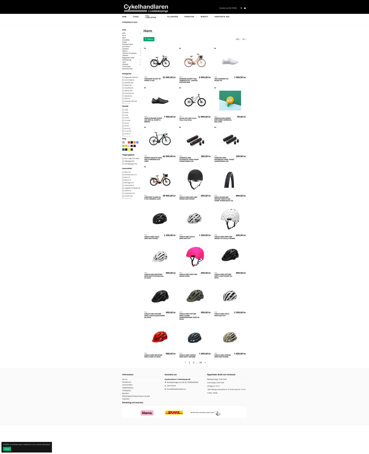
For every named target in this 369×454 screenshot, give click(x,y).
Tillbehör (125, 55)
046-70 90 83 (171, 386)
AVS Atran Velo (130, 175)
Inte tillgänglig (130, 164)
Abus (127, 172)
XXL (126, 126)
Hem (124, 30)
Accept (7, 449)
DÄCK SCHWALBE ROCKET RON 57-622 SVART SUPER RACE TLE (223, 199)
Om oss (124, 379)
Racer (124, 35)
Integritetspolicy (127, 388)
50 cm (127, 128)
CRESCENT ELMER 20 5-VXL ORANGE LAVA (152, 198)
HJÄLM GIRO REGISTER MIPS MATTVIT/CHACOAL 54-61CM (154, 276)
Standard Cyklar (127, 44)
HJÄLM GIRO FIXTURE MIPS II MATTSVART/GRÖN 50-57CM (154, 315)
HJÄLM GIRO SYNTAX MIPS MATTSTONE (222, 356)
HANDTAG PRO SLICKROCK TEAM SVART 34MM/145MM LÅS (189, 159)
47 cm (127, 120)
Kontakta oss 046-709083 (228, 8)
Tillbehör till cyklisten (129, 53)
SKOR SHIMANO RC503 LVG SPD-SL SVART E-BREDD (153, 120)
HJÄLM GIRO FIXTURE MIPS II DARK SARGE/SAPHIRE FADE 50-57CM (189, 316)
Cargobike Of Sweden (132, 188)
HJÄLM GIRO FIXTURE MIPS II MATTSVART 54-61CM (223, 276)
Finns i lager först (131, 158)
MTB (123, 33)
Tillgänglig (129, 161)
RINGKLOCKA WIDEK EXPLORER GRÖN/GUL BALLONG (223, 120)
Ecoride (127, 198)
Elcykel (124, 42)
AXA (127, 177)
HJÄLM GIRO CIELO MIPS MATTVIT (221, 314)
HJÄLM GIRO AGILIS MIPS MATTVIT (187, 237)
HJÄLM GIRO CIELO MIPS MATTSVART (151, 237)
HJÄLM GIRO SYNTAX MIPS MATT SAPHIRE (187, 356)
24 (244, 39)
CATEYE (127, 190)
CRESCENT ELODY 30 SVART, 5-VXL (152, 79)
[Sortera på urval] (238, 39)
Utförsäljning (126, 60)
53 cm (127, 136)
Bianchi (127, 180)
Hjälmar (125, 51)
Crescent (128, 196)
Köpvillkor (125, 393)
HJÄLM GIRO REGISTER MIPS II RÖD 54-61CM (153, 356)
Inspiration (126, 399)
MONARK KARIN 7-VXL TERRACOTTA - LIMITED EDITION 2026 (188, 80)
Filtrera (149, 39)
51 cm (127, 131)
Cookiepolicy (126, 390)
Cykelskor (125, 49)
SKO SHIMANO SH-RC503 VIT (221, 79)
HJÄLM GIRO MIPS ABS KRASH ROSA (188, 275)
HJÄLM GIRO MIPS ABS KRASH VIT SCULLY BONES (224, 237)
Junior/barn (126, 47)
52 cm (127, 134)
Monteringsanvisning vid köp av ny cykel (136, 396)
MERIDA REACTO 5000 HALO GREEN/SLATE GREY (153, 159)
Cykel (124, 62)
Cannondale (126, 66)
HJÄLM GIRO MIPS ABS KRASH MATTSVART (188, 198)
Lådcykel (125, 64)
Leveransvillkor (127, 385)
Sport (124, 38)
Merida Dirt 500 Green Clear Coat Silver (187, 119)
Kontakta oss (126, 382)
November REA (127, 69)
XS (126, 123)
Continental (129, 193)
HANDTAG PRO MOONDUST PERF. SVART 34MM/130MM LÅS (224, 159)
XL (126, 118)
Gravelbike (126, 40)
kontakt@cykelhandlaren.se (176, 389)
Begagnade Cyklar (128, 58)
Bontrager (129, 183)
